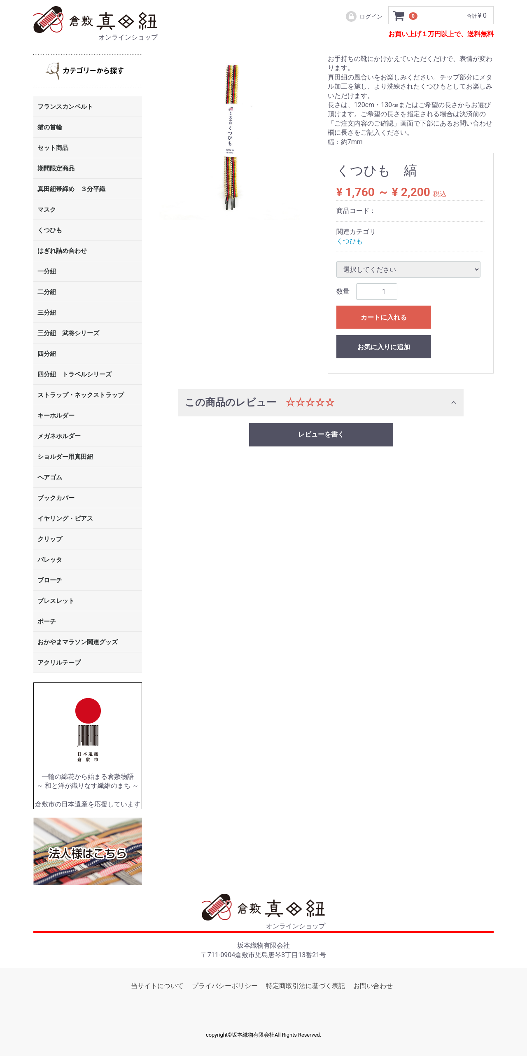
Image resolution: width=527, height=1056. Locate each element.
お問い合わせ (373, 986)
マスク (46, 210)
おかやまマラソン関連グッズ (77, 642)
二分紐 (46, 292)
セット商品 (52, 148)
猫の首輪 (49, 127)
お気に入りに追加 (383, 347)
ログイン (363, 16)
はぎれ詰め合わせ (62, 251)
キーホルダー (56, 416)
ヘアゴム (49, 477)
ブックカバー (56, 498)
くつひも (49, 230)
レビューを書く (321, 434)
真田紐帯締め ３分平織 (71, 189)
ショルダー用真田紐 (65, 457)
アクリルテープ (59, 663)
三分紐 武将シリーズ (68, 333)
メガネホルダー (59, 436)
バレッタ (49, 560)
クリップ (49, 539)
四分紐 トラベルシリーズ (74, 374)
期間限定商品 (56, 169)
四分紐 (46, 354)
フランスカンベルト (65, 107)
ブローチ (49, 580)
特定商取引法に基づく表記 (305, 986)
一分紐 (46, 272)
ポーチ (46, 622)
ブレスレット (56, 601)
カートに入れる (384, 317)
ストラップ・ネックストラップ (80, 395)
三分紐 (46, 313)
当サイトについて (157, 986)
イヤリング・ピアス (65, 519)
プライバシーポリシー (225, 986)
